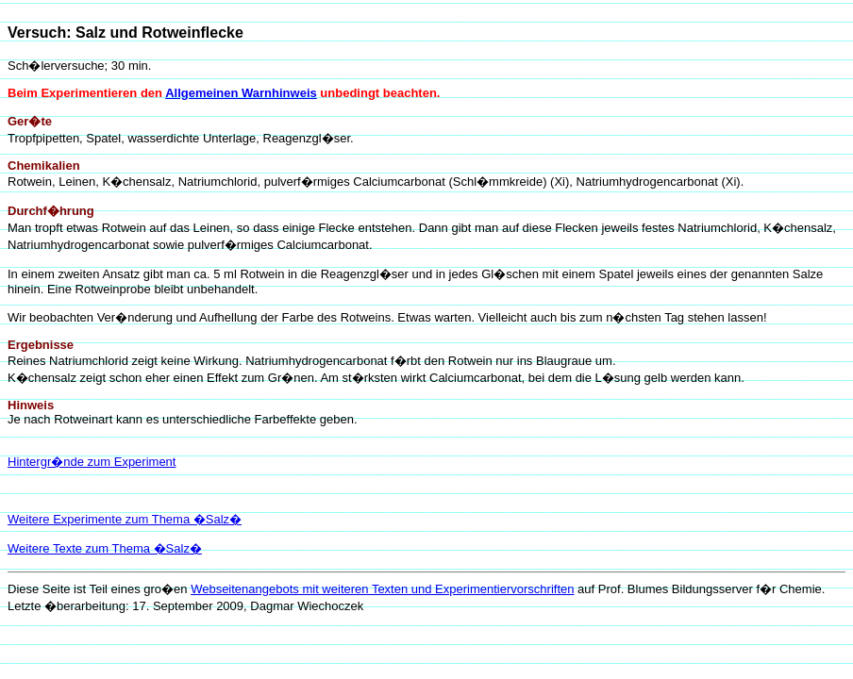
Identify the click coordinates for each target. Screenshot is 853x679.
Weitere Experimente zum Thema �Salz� (125, 519)
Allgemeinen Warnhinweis (241, 93)
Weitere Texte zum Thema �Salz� (105, 548)
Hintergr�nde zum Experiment (92, 462)
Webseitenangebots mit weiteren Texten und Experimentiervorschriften (382, 589)
